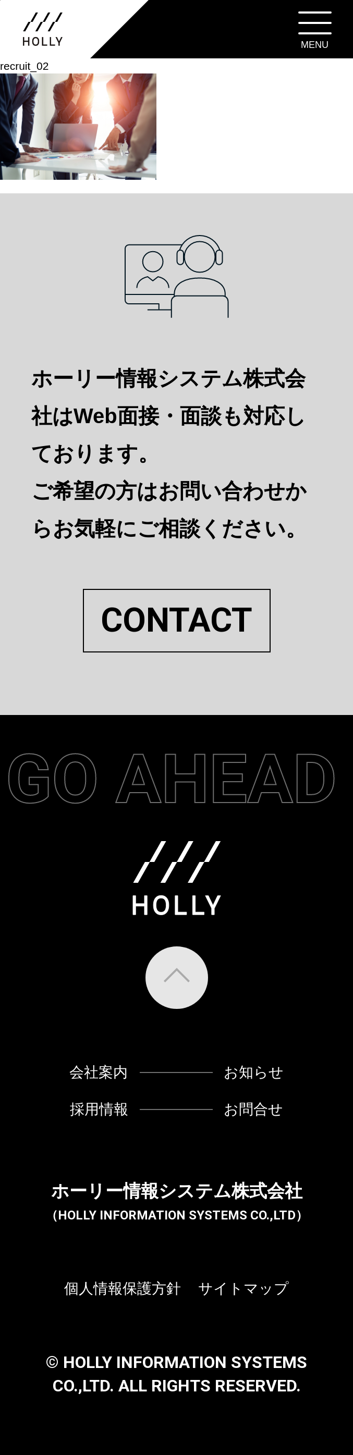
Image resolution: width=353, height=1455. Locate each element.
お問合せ (253, 1109)
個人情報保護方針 (122, 1288)
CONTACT (176, 620)
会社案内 (98, 1072)
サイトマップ (243, 1288)
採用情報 (99, 1109)
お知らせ (254, 1072)
